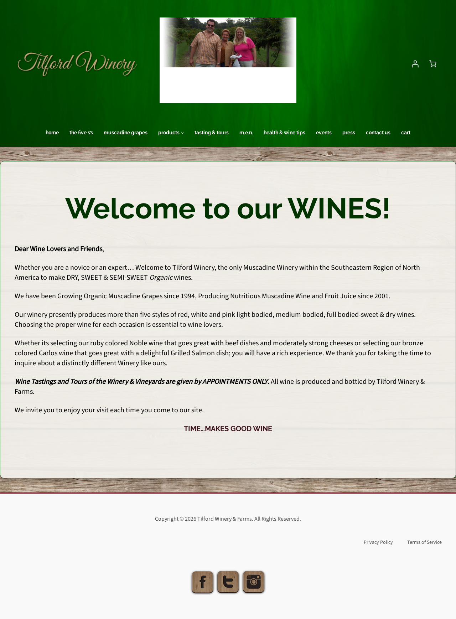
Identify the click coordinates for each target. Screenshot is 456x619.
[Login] (415, 64)
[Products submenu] (182, 132)
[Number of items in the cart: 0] (433, 64)
